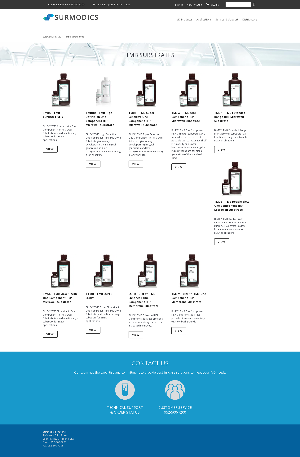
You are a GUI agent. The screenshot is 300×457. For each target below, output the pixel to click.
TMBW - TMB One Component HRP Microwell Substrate (185, 117)
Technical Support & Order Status (111, 4)
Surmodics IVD (71, 17)
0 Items (212, 4)
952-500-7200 (175, 412)
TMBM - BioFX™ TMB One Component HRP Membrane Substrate (188, 298)
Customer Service (175, 407)
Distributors (249, 19)
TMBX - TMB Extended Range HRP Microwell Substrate (229, 117)
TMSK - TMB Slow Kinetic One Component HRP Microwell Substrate (60, 298)
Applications (204, 19)
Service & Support (226, 19)
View (50, 149)
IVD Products (184, 19)
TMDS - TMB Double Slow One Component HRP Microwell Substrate (231, 205)
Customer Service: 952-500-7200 (66, 4)
